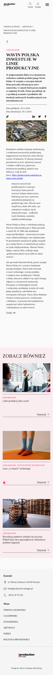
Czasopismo (10, 616)
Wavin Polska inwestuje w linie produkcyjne (19, 31)
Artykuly (9, 628)
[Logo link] (9, 4)
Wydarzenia (10, 622)
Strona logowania (14, 610)
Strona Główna (11, 27)
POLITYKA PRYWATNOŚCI (16, 639)
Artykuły (27, 27)
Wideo (7, 633)
